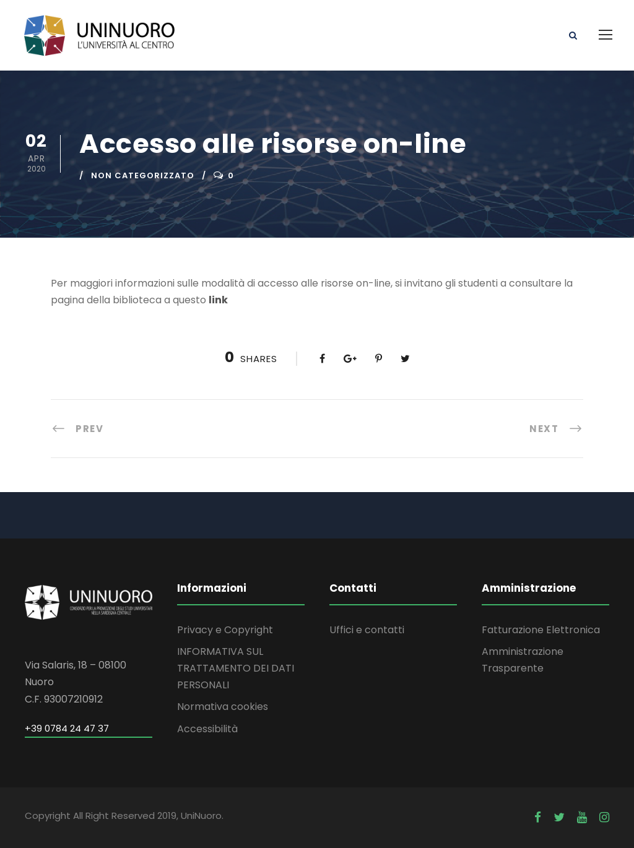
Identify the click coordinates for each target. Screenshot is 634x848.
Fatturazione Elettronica (541, 630)
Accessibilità (207, 729)
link (218, 300)
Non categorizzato (142, 175)
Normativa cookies (222, 706)
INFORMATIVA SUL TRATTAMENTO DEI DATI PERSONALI (235, 668)
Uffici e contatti (366, 630)
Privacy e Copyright (225, 630)
